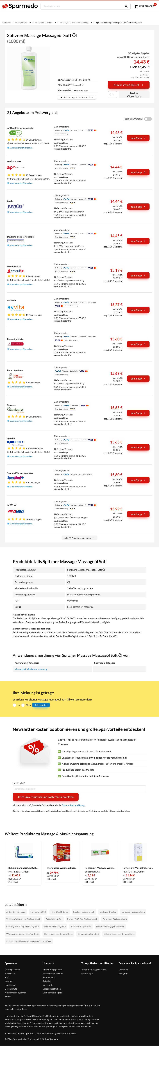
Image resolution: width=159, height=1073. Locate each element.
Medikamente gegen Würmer (110, 926)
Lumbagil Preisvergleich (133, 911)
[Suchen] (125, 6)
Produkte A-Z (49, 977)
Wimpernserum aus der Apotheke (22, 934)
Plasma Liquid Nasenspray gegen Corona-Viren (29, 941)
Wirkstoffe (48, 985)
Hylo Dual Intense (59, 911)
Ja (18, 705)
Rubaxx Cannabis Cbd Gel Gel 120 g (23, 868)
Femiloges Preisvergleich (115, 919)
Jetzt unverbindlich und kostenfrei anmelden (46, 797)
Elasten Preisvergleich (84, 911)
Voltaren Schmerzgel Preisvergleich (23, 919)
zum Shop (138, 137)
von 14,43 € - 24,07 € (74, 79)
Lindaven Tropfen (108, 911)
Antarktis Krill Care (15, 911)
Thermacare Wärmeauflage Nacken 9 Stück (62, 868)
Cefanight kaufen (54, 919)
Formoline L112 (38, 911)
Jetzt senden (41, 705)
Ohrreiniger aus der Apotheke (58, 934)
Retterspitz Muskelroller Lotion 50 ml (138, 868)
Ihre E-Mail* (19, 783)
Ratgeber (47, 981)
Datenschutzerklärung (73, 805)
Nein (28, 705)
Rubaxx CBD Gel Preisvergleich (82, 919)
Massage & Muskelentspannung (31, 669)
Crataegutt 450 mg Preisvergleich (22, 926)
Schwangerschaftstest (88, 934)
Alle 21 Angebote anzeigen (79, 538)
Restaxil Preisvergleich (55, 926)
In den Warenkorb (134, 94)
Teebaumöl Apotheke (81, 926)
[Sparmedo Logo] (20, 6)
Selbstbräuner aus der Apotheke (119, 934)
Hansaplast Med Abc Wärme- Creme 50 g (100, 868)
